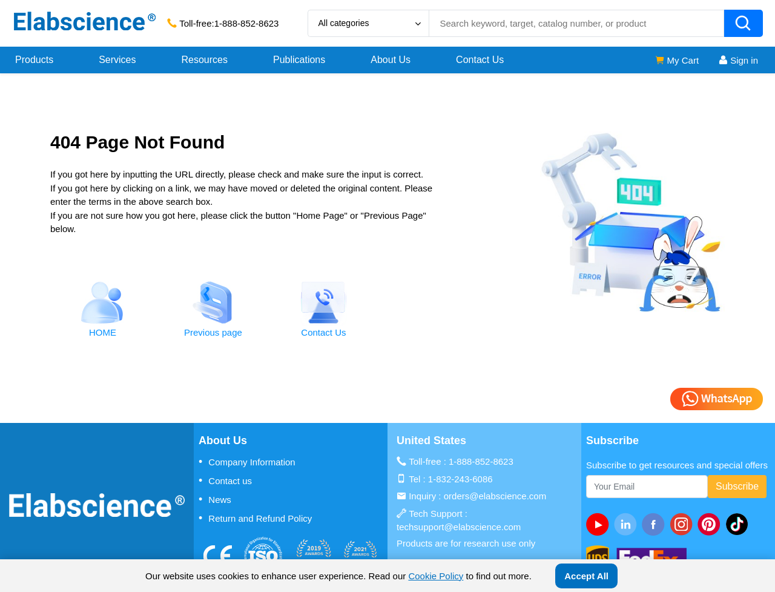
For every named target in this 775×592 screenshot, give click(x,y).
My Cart (677, 60)
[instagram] (684, 524)
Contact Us (480, 60)
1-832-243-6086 (460, 479)
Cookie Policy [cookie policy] (435, 576)
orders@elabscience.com (495, 496)
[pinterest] (711, 524)
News (215, 499)
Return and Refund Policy (255, 518)
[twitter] (739, 524)
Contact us (225, 480)
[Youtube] (600, 524)
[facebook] (656, 524)
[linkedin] (628, 524)
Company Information (247, 462)
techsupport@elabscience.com (459, 527)
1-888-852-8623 (246, 23)
